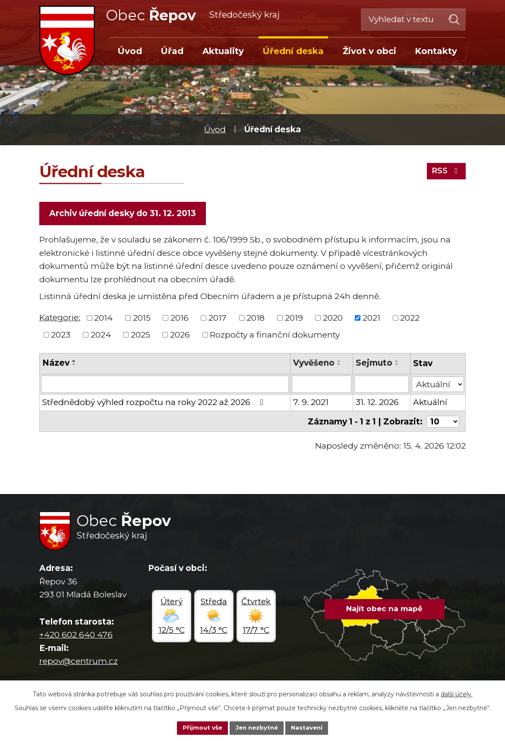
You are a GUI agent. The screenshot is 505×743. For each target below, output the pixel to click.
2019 (294, 319)
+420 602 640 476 (76, 635)
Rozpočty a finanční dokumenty (275, 336)
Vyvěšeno (314, 364)
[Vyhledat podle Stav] (438, 384)
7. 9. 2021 (310, 403)
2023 (60, 336)
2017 (217, 319)
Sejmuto (374, 364)
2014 (103, 319)
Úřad (172, 51)
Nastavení (309, 727)
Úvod (215, 129)
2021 (371, 319)
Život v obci (369, 51)
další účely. (457, 693)
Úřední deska (293, 51)
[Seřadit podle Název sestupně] (74, 365)
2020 (333, 319)
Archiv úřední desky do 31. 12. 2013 (123, 214)
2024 (101, 336)
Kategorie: (59, 318)
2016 (179, 319)
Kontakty (436, 51)
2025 (140, 336)
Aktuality (223, 51)
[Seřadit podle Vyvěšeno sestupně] (339, 365)
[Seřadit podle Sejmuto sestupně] (397, 365)
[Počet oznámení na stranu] (442, 421)
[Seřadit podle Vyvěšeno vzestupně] (339, 362)
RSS (445, 170)
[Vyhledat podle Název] (165, 385)
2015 (142, 319)
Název (55, 364)
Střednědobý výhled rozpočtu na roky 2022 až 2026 (154, 403)
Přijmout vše (200, 727)
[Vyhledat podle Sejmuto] (381, 385)
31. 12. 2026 (377, 403)
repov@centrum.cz (78, 661)
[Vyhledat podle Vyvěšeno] (321, 385)
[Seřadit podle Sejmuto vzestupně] (397, 362)
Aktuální (430, 403)
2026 (180, 336)
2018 (255, 319)
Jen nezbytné (256, 727)
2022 (410, 319)
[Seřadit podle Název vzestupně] (74, 362)
